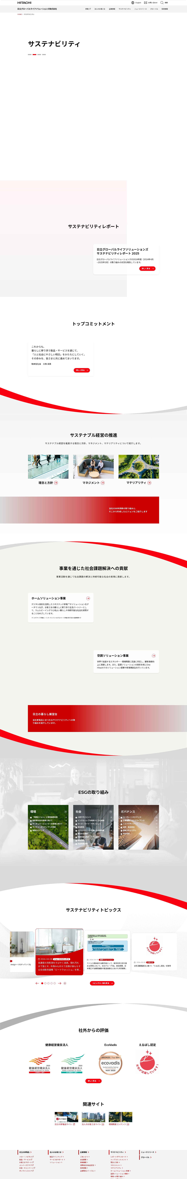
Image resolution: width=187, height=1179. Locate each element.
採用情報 (165, 9)
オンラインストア (25, 1162)
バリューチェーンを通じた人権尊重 (91, 810)
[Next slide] (59, 963)
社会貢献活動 (83, 824)
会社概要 (83, 1151)
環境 (33, 792)
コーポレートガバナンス (132, 797)
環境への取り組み (117, 1167)
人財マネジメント (84, 797)
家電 (86, 9)
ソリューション (55, 1153)
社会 (78, 792)
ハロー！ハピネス (25, 1148)
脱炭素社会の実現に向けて (42, 801)
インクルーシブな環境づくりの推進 (91, 801)
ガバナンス (128, 792)
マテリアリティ (116, 1159)
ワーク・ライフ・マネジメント (89, 804)
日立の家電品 (24, 1143)
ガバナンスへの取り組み (119, 1173)
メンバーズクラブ (25, 1156)
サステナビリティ (125, 9)
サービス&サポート (56, 1151)
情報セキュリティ (129, 810)
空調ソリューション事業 (119, 1165)
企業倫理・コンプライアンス (134, 801)
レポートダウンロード (118, 1148)
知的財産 (126, 814)
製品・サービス (24, 1151)
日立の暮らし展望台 (118, 1176)
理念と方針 (114, 1153)
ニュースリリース (141, 9)
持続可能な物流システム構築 (88, 817)
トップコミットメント (118, 1151)
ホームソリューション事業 (120, 1162)
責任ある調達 (83, 814)
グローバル (154, 9)
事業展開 (83, 1153)
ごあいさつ (84, 1148)
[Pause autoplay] (65, 963)
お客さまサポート (25, 1153)
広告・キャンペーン (26, 1159)
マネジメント (115, 1156)
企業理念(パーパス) (87, 1162)
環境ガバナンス (38, 810)
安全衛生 (81, 807)
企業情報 (112, 9)
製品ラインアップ (56, 1148)
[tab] (29, 54)
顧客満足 (81, 820)
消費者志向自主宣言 (87, 1156)
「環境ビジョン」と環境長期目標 (44, 797)
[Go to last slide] (37, 963)
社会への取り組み (117, 1170)
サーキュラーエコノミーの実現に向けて (47, 804)
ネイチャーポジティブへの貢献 (44, 807)
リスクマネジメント (130, 804)
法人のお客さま (99, 9)
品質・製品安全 (129, 807)
